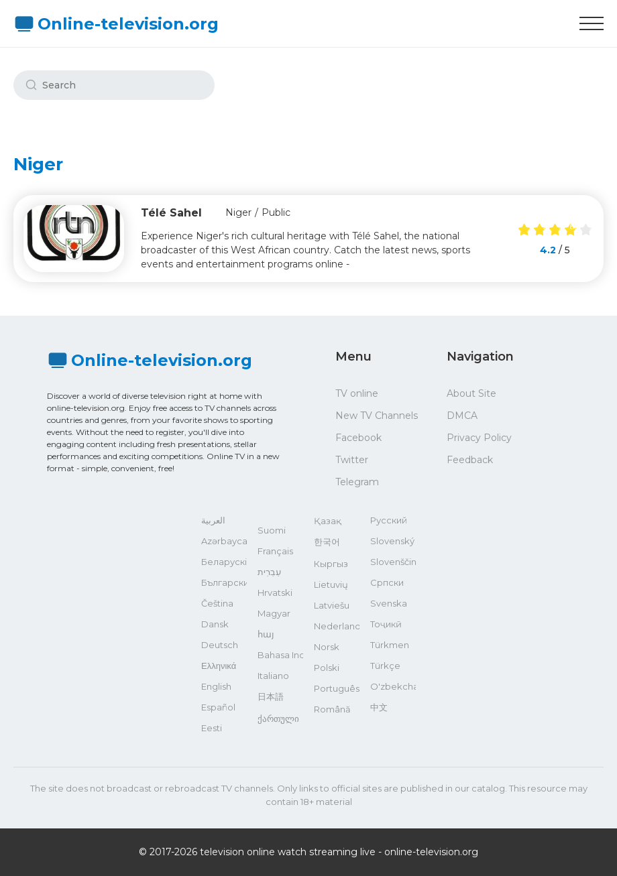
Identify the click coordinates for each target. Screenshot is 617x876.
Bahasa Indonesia (280, 654)
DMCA (462, 416)
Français (275, 551)
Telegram (357, 482)
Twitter (351, 460)
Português (336, 688)
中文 (379, 707)
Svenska (388, 603)
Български (224, 582)
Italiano (273, 675)
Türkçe (385, 665)
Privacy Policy (479, 438)
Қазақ (327, 520)
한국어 (327, 541)
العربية (213, 520)
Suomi (272, 530)
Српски (387, 582)
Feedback (470, 460)
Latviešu (331, 605)
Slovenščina (393, 561)
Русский (388, 520)
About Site (471, 393)
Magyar (274, 613)
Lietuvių (331, 584)
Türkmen (389, 644)
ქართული (278, 718)
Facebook (358, 438)
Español (218, 707)
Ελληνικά (218, 665)
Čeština (217, 603)
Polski (326, 667)
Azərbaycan (224, 541)
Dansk (215, 624)
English (216, 686)
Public (276, 212)
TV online (356, 393)
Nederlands (336, 626)
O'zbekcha (393, 686)
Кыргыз (331, 563)
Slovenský (392, 541)
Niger (238, 212)
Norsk (326, 646)
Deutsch (219, 644)
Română (332, 709)
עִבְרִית (269, 571)
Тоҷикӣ (386, 624)
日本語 (271, 696)
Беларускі (224, 561)
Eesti (211, 728)
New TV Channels (376, 416)
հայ (266, 634)
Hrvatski (275, 592)
